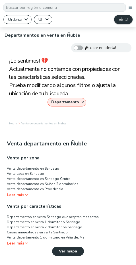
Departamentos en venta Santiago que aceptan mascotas (53, 217)
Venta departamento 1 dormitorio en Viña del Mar (46, 237)
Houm (13, 124)
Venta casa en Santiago (25, 173)
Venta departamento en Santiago (33, 168)
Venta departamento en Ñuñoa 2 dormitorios (43, 184)
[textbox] (64, 7)
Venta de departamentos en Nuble (43, 124)
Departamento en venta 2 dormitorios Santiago (44, 227)
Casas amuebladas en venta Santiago (37, 232)
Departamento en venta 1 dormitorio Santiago (43, 222)
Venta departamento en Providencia (35, 189)
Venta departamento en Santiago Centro (39, 178)
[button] (67, 102)
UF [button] (40, 19)
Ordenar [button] (15, 19)
